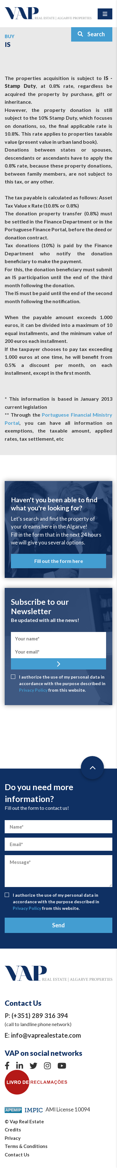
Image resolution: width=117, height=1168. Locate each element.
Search (91, 34)
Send (58, 925)
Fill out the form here (58, 561)
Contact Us (17, 1154)
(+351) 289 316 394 (40, 1015)
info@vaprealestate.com (46, 1035)
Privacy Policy (33, 690)
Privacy (13, 1138)
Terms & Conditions (26, 1146)
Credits (13, 1129)
